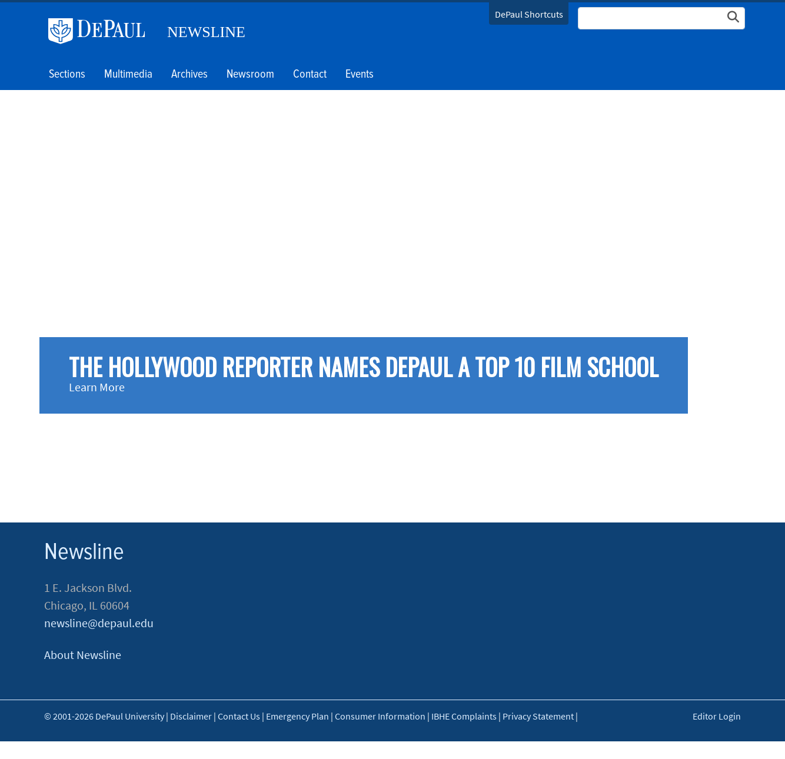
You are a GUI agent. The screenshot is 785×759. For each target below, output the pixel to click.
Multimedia (128, 74)
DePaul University (101, 31)
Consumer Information (380, 716)
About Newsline (82, 654)
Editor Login (717, 716)
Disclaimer (191, 716)
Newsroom (250, 74)
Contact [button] (310, 74)
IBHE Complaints (464, 716)
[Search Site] (661, 18)
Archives (189, 74)
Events (359, 74)
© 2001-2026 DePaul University (104, 716)
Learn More (97, 387)
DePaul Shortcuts (529, 14)
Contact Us (239, 716)
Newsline (206, 32)
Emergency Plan (297, 716)
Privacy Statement (538, 716)
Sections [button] (67, 74)
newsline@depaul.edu (99, 622)
